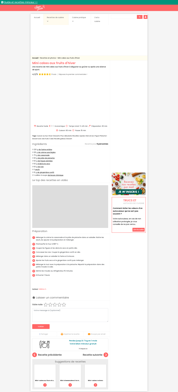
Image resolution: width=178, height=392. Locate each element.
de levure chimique (55, 132)
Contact (59, 383)
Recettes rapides (79, 93)
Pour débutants (66, 93)
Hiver (50, 93)
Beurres (63, 361)
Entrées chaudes (68, 363)
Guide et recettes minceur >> (21, 2)
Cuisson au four (42, 93)
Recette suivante (95, 311)
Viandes (113, 365)
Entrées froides (83, 363)
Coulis (138, 361)
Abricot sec (90, 93)
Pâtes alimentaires (44, 365)
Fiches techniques (100, 356)
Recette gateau (60, 95)
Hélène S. (42, 246)
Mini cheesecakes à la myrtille (72, 337)
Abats (38, 361)
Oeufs (126, 363)
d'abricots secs (44, 120)
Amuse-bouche (50, 361)
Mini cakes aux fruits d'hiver (69, 58)
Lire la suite (138, 215)
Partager (43, 291)
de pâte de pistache (46, 115)
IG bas (107, 363)
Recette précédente (47, 311)
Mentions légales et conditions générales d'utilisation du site (88, 383)
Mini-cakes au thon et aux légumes (48, 337)
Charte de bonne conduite (124, 383)
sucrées (103, 365)
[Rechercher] (139, 17)
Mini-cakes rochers (95, 337)
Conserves (106, 361)
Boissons (73, 361)
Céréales (83, 361)
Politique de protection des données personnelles (84, 385)
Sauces (76, 365)
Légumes (116, 363)
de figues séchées (45, 118)
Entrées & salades (52, 363)
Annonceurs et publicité (44, 383)
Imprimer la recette (70, 291)
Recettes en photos (48, 58)
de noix (41, 123)
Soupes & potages (90, 365)
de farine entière (45, 106)
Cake (51, 95)
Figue (97, 93)
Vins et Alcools (125, 365)
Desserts (56, 93)
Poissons (57, 365)
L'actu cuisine (97, 19)
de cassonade (43, 112)
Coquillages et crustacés (123, 361)
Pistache (103, 93)
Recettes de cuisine (55, 19)
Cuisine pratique (79, 19)
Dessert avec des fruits (40, 95)
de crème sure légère (47, 109)
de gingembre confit (45, 129)
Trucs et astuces (121, 356)
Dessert (69, 95)
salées (67, 365)
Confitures (94, 361)
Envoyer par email (96, 291)
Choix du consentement (115, 385)
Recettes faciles (58, 356)
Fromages (97, 363)
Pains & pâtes (137, 363)
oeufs (37, 126)
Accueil (37, 17)
